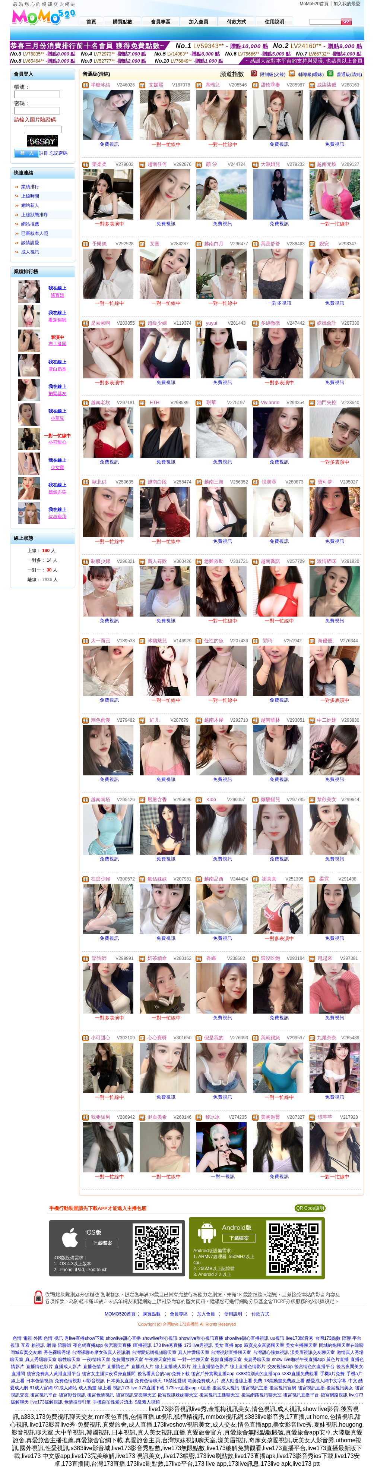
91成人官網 (41, 1387)
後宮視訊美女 (339, 1387)
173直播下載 (151, 1387)
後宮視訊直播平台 (301, 1395)
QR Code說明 (310, 1208)
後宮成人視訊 (225, 1387)
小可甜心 (57, 442)
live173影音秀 (299, 1338)
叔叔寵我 (57, 516)
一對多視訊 (279, 303)
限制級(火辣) (272, 74)
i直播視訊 (142, 1345)
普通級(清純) (349, 74)
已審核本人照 (34, 233)
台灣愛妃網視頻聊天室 (154, 1352)
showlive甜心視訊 (159, 1338)
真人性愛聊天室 (193, 1352)
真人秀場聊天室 (41, 1359)
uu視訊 (277, 1338)
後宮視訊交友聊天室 (136, 1395)
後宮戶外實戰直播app (212, 1373)
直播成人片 (142, 1366)
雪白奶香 (57, 369)
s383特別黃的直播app (258, 1373)
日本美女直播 (120, 1380)
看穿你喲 (57, 319)
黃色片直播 (337, 1359)
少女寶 (57, 467)
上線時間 (30, 196)
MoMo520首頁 (314, 3)
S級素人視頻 (147, 1402)
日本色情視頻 (39, 1380)
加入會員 (206, 1314)
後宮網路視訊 (334, 1395)
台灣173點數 (327, 1338)
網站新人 (30, 205)
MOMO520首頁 (120, 1314)
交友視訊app (280, 1366)
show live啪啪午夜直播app (298, 1359)
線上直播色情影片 (248, 1366)
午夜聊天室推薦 (160, 1359)
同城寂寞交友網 (26, 1352)
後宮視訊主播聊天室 (219, 1395)
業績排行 (30, 186)
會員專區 (179, 1314)
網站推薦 (30, 224)
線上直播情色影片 (210, 1366)
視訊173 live (125, 1387)
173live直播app (181, 1387)
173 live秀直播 (167, 1345)
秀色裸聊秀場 (57, 1352)
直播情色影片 (39, 1366)
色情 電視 (22, 1338)
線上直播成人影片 (173, 1366)
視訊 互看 (19, 1345)
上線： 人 (42, 550)
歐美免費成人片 (203, 1380)
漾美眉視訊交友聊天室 (312, 1352)
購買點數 (151, 1314)
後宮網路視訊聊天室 (261, 1395)
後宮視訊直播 (311, 1387)
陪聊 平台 (351, 1338)
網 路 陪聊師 (59, 1345)
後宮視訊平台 (43, 1395)
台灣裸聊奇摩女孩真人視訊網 (101, 1352)
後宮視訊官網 (282, 1387)
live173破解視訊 (47, 1402)
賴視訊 (38, 1345)
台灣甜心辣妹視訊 (271, 1352)
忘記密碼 (58, 153)
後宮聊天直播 (117, 1345)
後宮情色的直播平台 (314, 1366)
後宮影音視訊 (72, 1395)
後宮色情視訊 (100, 1395)
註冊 (43, 153)
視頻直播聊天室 (226, 1359)
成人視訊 (30, 252)
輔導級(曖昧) (311, 74)
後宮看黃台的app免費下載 (163, 1373)
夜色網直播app (88, 1345)
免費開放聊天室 (127, 1359)
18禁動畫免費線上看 (284, 1380)
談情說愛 (30, 242)
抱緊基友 (57, 393)
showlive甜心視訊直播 (201, 1338)
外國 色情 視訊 (48, 1338)
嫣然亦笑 (57, 492)
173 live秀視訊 (198, 1345)
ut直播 (204, 1387)
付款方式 (260, 1314)
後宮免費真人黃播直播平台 (53, 1373)
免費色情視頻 (68, 1380)
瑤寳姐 (57, 295)
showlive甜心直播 (123, 1338)
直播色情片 (94, 1366)
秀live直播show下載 (84, 1338)
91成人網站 (65, 1387)
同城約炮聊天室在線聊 (341, 1345)
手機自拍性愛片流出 (113, 1402)
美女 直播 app (229, 1345)
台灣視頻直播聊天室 (231, 1352)
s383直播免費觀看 (300, 1373)
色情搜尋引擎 (77, 1402)
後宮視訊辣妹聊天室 (178, 1395)
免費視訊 (109, 144)
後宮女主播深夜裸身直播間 (109, 1373)
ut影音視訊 (94, 1380)
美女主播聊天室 (301, 1345)
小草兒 (57, 418)
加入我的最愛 (346, 3)
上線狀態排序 (34, 214)
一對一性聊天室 (193, 1359)
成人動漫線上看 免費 (241, 1380)
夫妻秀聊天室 (257, 1359)
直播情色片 (118, 1366)
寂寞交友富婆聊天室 (264, 1345)
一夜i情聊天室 (96, 1359)
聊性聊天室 (69, 1359)
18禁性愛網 (175, 1380)
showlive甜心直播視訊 (247, 1338)
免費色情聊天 (148, 1380)
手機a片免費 (332, 1373)
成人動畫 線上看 (95, 1387)
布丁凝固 (57, 343)
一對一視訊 (223, 1176)
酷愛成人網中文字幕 (326, 1380)
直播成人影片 (67, 1366)
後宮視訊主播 (254, 1387)
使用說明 (233, 1314)
